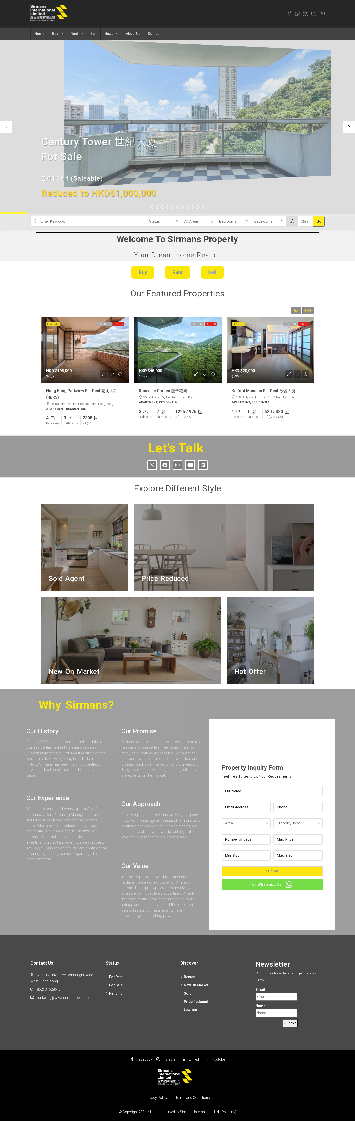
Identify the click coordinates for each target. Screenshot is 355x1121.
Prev (296, 310)
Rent (74, 34)
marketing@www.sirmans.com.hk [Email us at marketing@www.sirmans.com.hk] (62, 998)
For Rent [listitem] (114, 977)
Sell (93, 34)
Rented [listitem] (187, 977)
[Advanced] (292, 221)
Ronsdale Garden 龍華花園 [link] (163, 390)
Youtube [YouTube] (215, 1059)
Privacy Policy (156, 1098)
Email (260, 990)
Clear (305, 221)
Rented (118, 324)
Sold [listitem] (186, 993)
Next (308, 310)
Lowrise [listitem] (188, 1010)
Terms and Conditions (192, 1098)
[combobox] (163, 221)
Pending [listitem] (114, 993)
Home (39, 34)
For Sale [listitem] (114, 985)
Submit (272, 871)
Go (318, 221)
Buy (55, 34)
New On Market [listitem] (194, 985)
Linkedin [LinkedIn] (192, 1059)
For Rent (105, 324)
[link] (85, 350)
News (108, 34)
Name (260, 1006)
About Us (133, 34)
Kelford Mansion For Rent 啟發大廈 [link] (263, 390)
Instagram (167, 1059)
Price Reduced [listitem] (194, 1001)
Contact (154, 34)
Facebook (141, 1059)
